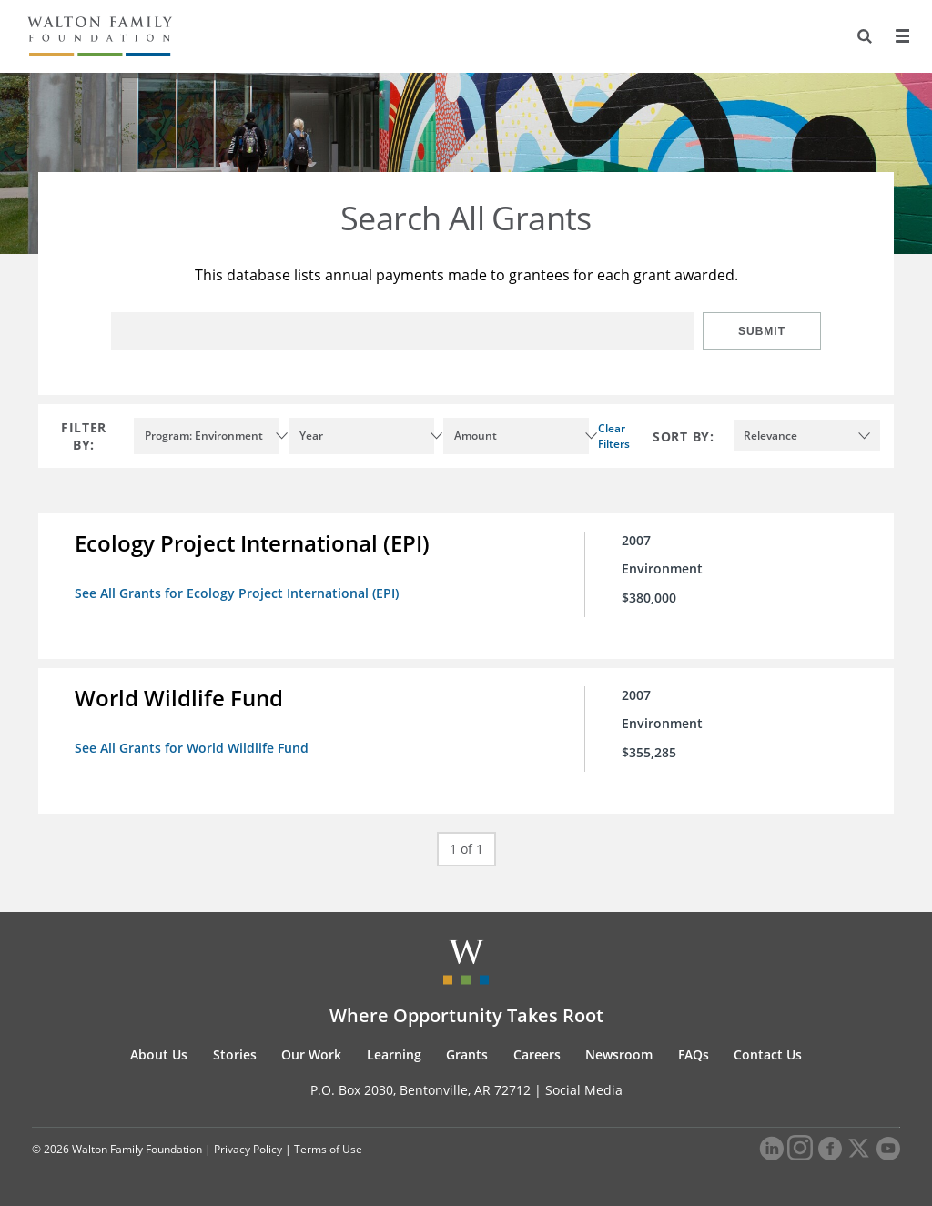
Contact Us (768, 1054)
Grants (467, 1054)
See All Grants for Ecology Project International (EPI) (237, 593)
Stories (235, 1054)
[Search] (864, 36)
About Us (158, 1054)
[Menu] (902, 36)
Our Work (311, 1054)
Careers (537, 1054)
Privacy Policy (248, 1149)
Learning (394, 1054)
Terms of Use (328, 1149)
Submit (761, 331)
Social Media (584, 1090)
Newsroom (619, 1054)
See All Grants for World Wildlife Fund (192, 747)
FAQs (693, 1054)
